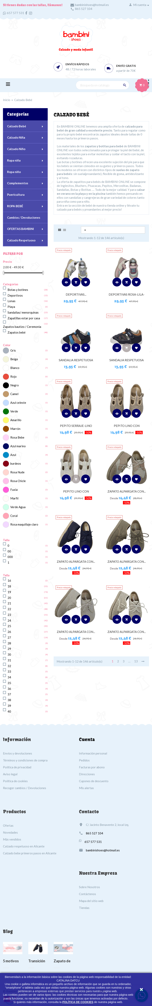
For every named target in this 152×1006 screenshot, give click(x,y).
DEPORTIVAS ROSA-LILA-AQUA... (126, 296)
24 (9, 620)
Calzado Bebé (16, 126)
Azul (13, 455)
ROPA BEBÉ (15, 206)
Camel (14, 394)
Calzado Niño (16, 149)
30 (9, 654)
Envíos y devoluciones (17, 753)
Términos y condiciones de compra (25, 760)
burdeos (15, 463)
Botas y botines (18, 289)
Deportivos (15, 295)
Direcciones (87, 774)
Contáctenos (87, 894)
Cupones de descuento (93, 781)
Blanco (14, 368)
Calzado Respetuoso (21, 240)
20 (9, 597)
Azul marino (18, 446)
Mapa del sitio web (91, 901)
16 (9, 580)
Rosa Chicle (18, 481)
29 (9, 648)
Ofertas (8, 825)
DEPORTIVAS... (76, 294)
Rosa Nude (17, 472)
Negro (14, 385)
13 (136, 661)
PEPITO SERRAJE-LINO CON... (76, 427)
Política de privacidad (17, 767)
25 (9, 626)
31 (9, 660)
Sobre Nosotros (89, 887)
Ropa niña (14, 160)
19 (9, 592)
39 (9, 705)
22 (9, 609)
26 (9, 631)
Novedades (10, 832)
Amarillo (15, 420)
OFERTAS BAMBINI (20, 229)
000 (10, 557)
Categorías (18, 114)
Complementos (17, 183)
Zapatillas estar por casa (24, 318)
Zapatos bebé (17, 332)
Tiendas (84, 908)
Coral (14, 515)
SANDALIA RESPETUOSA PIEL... (76, 362)
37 (9, 694)
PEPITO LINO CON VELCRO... (127, 427)
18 (9, 586)
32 (9, 666)
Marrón (15, 428)
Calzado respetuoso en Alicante (24, 846)
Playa (11, 306)
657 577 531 (15, 13)
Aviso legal (10, 774)
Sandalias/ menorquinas (23, 312)
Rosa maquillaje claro (24, 524)
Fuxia (14, 489)
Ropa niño (14, 172)
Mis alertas (86, 788)
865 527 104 (83, 8)
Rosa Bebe (17, 437)
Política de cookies (15, 781)
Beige (14, 359)
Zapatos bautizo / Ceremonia (22, 326)
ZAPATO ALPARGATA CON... (126, 491)
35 (9, 683)
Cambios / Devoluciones (23, 217)
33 (9, 671)
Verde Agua (18, 507)
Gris (13, 350)
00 (9, 551)
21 (9, 603)
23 (9, 614)
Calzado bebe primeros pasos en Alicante (29, 853)
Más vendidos (12, 839)
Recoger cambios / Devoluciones (24, 788)
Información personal (93, 753)
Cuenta (87, 739)
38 (9, 700)
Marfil (14, 498)
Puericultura (16, 194)
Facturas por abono (92, 767)
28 (9, 643)
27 (9, 637)
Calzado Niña (16, 137)
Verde (14, 411)
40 (9, 711)
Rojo (13, 376)
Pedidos (84, 760)
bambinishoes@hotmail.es (92, 5)
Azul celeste (18, 402)
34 (9, 677)
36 (9, 688)
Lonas (11, 301)
